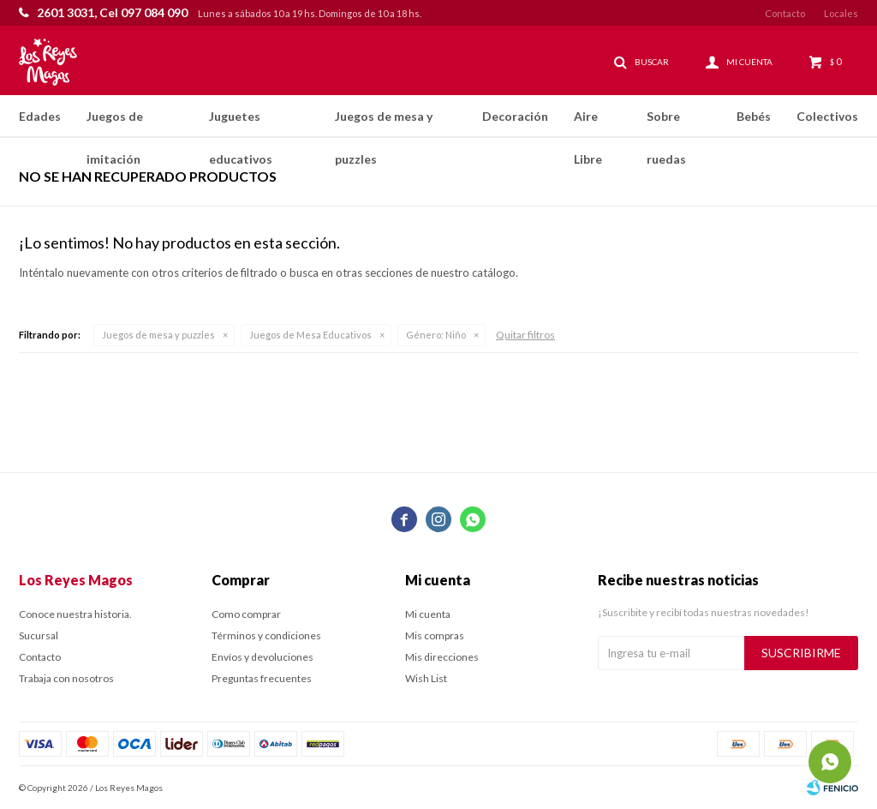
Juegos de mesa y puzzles (384, 123)
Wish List (426, 678)
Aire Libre (588, 123)
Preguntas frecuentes (262, 678)
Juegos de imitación (115, 123)
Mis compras (434, 635)
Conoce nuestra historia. (75, 614)
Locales (841, 13)
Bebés (754, 116)
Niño (436, 334)
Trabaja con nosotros (66, 678)
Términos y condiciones (266, 635)
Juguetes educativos (240, 123)
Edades (40, 116)
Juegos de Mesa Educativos (310, 334)
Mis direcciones (442, 656)
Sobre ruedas (666, 123)
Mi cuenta (427, 614)
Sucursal (38, 635)
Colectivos (827, 116)
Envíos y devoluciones (262, 656)
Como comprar (246, 614)
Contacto (785, 13)
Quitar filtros (525, 334)
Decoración (515, 116)
